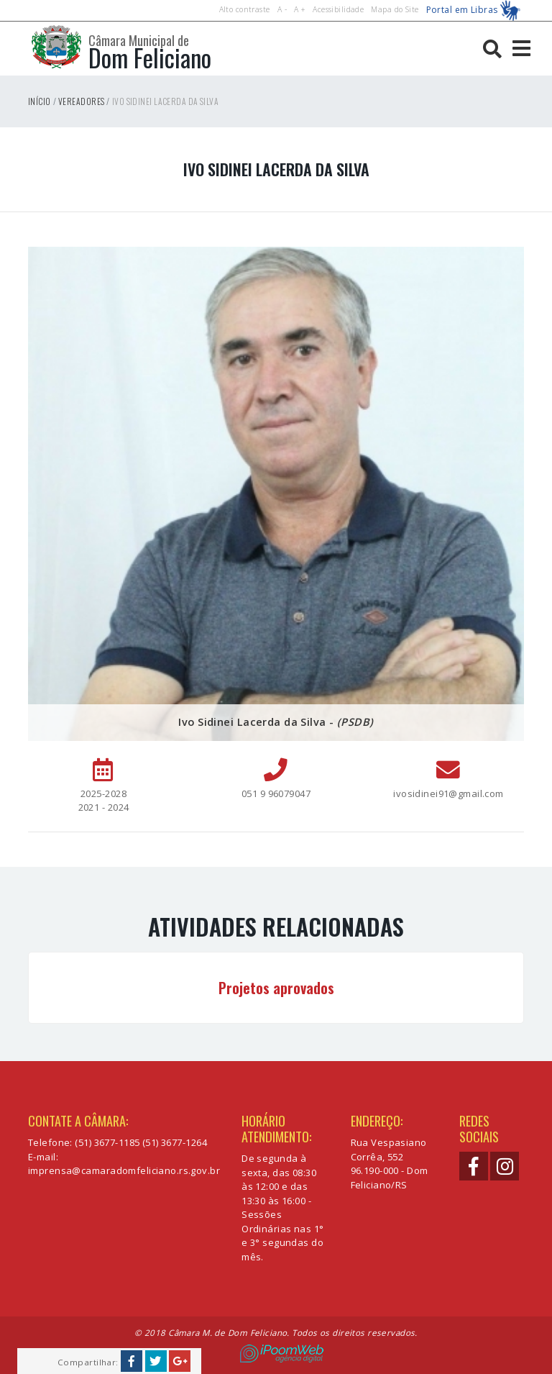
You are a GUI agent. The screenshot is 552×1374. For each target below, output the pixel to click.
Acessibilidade (338, 9)
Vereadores (81, 101)
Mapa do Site (394, 9)
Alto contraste (244, 9)
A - (282, 9)
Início (39, 101)
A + (299, 9)
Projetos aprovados (276, 987)
